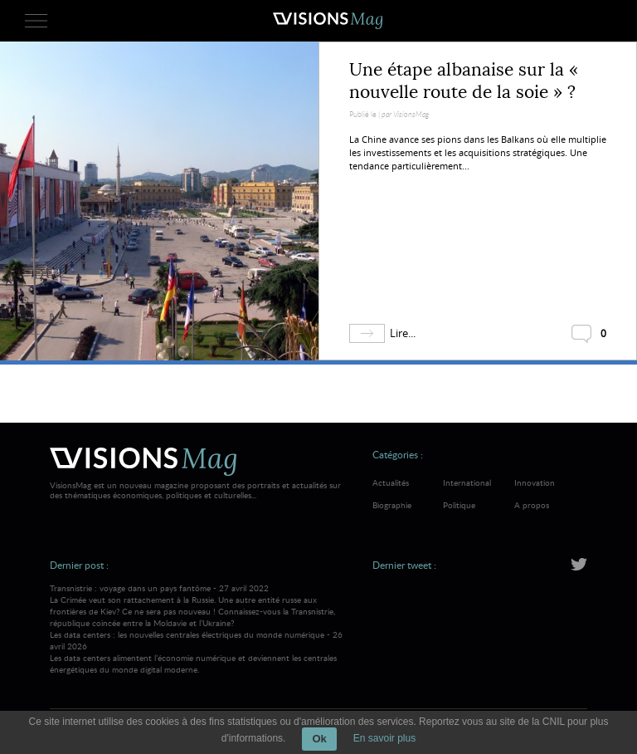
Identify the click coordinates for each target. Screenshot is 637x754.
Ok (319, 738)
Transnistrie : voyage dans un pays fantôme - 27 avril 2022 (197, 605)
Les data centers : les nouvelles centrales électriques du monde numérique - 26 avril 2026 (197, 652)
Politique (459, 505)
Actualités (390, 482)
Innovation (534, 482)
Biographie (391, 505)
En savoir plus (384, 738)
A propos (531, 505)
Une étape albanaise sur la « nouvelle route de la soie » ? (463, 81)
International (467, 482)
